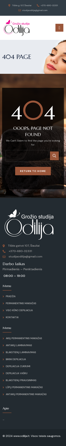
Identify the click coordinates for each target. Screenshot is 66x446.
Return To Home (33, 171)
